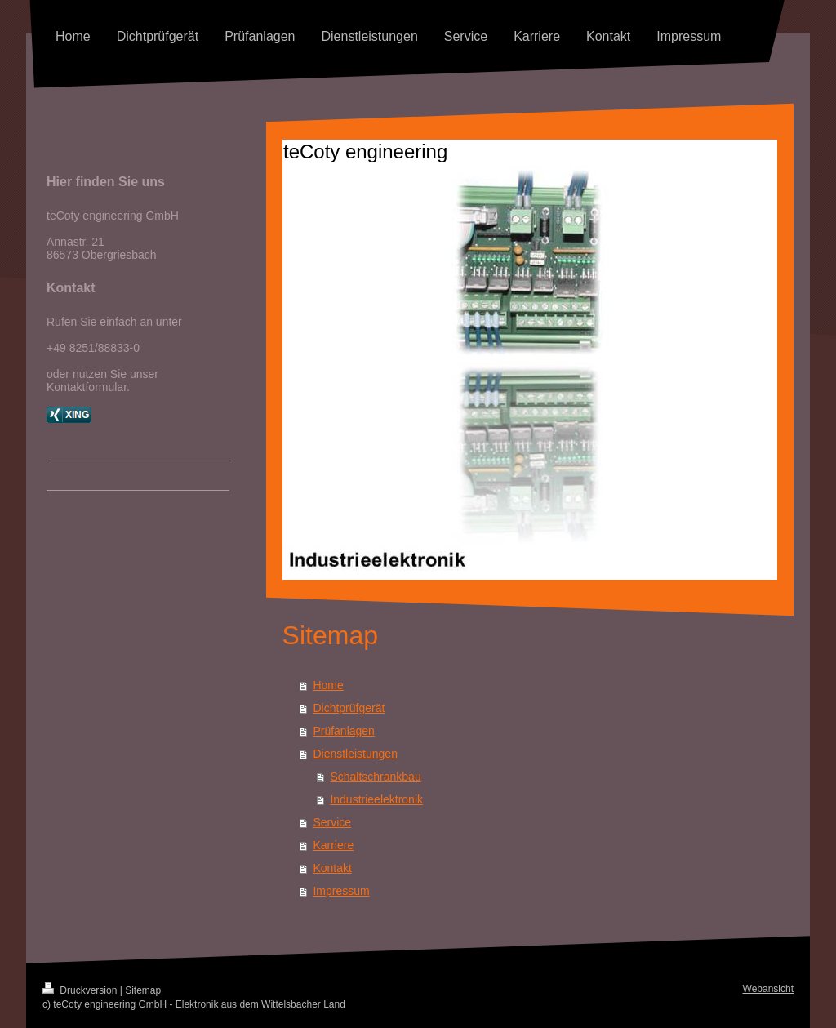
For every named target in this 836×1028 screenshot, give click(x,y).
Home (328, 685)
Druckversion (81, 990)
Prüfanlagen (344, 730)
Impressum (341, 890)
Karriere (333, 845)
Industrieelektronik (376, 799)
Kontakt (332, 867)
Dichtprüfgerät (349, 707)
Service (332, 822)
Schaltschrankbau (375, 776)
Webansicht (768, 989)
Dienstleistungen (355, 753)
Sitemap (143, 990)
